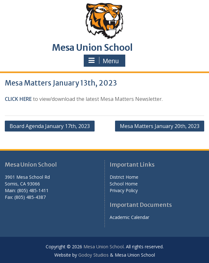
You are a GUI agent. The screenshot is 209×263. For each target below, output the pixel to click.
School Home (124, 184)
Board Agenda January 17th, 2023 (50, 126)
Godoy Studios (93, 255)
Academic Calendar (129, 217)
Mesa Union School (92, 47)
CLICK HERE (18, 98)
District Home (124, 177)
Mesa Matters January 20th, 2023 (159, 126)
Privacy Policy (124, 190)
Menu (104, 60)
